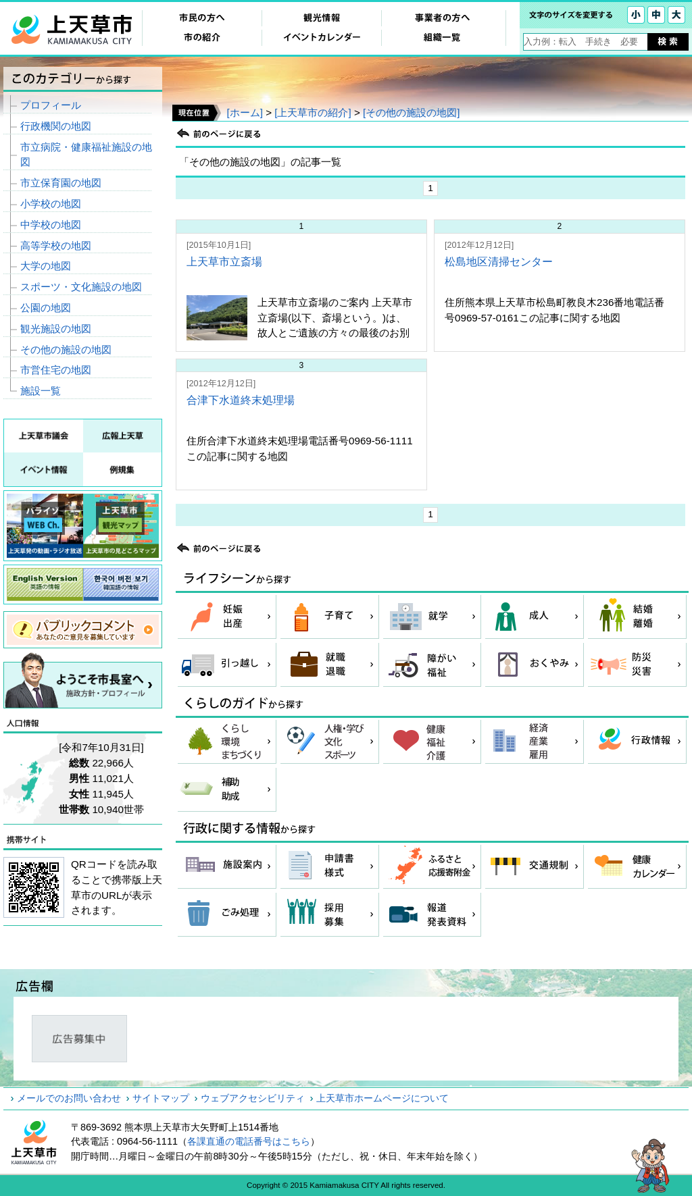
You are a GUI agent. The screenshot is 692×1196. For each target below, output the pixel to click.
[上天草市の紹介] (312, 112)
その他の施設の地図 (66, 349)
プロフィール (50, 105)
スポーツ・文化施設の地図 (81, 286)
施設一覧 (40, 390)
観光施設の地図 (55, 328)
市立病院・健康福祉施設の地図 (86, 154)
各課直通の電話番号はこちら (248, 1141)
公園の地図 (45, 307)
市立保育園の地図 (60, 182)
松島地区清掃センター (499, 261)
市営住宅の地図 (55, 369)
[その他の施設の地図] (411, 112)
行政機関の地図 (55, 126)
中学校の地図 (50, 224)
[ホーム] (244, 112)
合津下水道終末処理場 (241, 400)
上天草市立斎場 (224, 261)
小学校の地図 (50, 203)
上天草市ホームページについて (382, 1098)
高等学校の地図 (55, 245)
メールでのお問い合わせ (69, 1098)
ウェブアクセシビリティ (253, 1098)
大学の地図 (45, 265)
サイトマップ (160, 1098)
